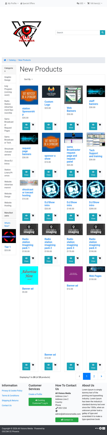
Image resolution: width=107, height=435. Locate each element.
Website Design (7, 195)
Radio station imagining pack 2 (50, 243)
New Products (24, 60)
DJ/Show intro (49, 204)
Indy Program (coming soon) (8, 90)
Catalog (12, 60)
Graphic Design (7, 78)
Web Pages (95, 275)
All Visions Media (25, 428)
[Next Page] (101, 376)
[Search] (77, 32)
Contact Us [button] (67, 420)
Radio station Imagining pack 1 (27, 243)
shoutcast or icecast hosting (27, 192)
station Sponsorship (28, 111)
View (26, 126)
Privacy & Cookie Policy (12, 391)
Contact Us (7, 405)
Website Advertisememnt (8, 185)
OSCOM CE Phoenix (10, 431)
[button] (11, 3)
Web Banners (71, 109)
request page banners (26, 151)
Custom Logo (49, 103)
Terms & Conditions (10, 395)
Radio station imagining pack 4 (94, 243)
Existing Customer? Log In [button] (40, 401)
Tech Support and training (95, 153)
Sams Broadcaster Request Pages (8, 125)
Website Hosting (7, 204)
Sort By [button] (27, 79)
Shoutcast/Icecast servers (8, 152)
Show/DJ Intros (8, 162)
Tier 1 (7, 246)
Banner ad (27, 288)
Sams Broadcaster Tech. (8, 140)
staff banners (93, 102)
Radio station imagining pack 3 (72, 243)
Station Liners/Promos (8, 173)
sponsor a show (50, 157)
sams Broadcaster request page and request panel (73, 154)
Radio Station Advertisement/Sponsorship (8, 107)
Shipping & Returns (10, 400)
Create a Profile (35, 394)
